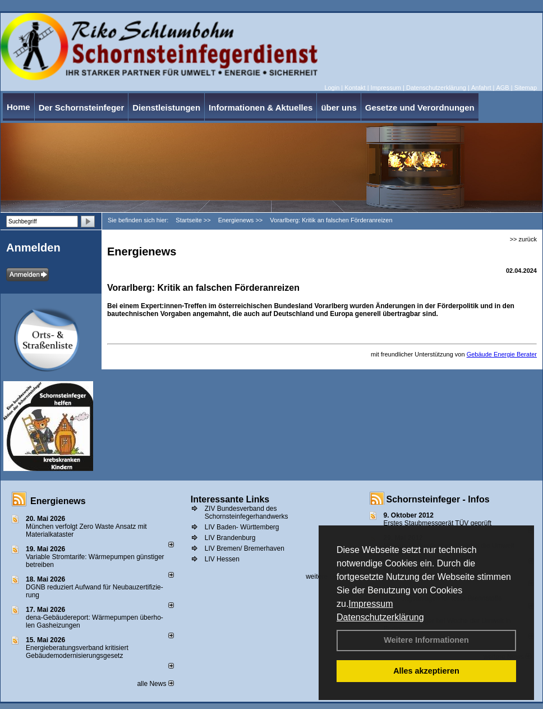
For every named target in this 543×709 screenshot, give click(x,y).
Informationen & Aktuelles (260, 107)
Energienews (58, 501)
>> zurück (523, 239)
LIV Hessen (222, 559)
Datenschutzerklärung (380, 617)
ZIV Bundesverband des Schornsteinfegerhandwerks (246, 512)
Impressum (370, 604)
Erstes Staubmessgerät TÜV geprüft (438, 523)
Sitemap (525, 87)
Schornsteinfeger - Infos (438, 499)
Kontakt (354, 87)
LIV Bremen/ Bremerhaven (244, 548)
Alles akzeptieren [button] (426, 670)
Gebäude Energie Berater (502, 354)
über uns (338, 107)
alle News (155, 684)
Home (18, 107)
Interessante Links (230, 499)
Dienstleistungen (166, 107)
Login (331, 87)
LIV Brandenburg (230, 538)
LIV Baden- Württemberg (242, 527)
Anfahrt (481, 87)
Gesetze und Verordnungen (420, 107)
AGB (502, 87)
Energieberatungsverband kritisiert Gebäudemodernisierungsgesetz (77, 652)
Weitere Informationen (426, 639)
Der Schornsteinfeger (82, 107)
